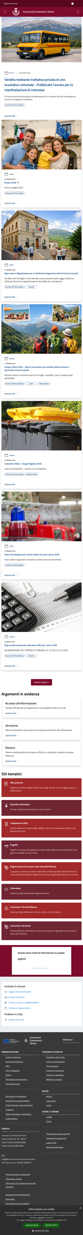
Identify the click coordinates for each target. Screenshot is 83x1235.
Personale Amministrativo (16, 1079)
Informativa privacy (14, 1178)
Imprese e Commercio (55, 1070)
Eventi (49, 1121)
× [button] (80, 1208)
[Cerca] (77, 11)
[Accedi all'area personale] (72, 3)
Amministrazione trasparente (18, 1174)
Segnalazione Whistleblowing (18, 1194)
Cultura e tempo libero (55, 1061)
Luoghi (49, 1116)
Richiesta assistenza (54, 1147)
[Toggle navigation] (4, 11)
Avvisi (11, 73)
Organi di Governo (13, 1057)
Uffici (8, 1066)
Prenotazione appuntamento (58, 1133)
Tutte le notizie (41, 682)
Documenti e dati (13, 1083)
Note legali (10, 1199)
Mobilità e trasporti (54, 1079)
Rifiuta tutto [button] (51, 1225)
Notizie (9, 359)
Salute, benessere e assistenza (18, 1114)
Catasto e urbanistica (55, 1075)
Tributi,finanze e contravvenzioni (19, 1105)
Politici (8, 1075)
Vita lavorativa (52, 1066)
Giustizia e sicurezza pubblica (18, 1100)
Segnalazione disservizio (56, 1138)
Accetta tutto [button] (32, 1225)
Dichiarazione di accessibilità (17, 1203)
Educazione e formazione (16, 1096)
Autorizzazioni (11, 1118)
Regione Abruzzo (11, 3)
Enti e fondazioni (13, 1070)
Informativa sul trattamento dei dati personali (21, 1185)
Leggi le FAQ (51, 1142)
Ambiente (10, 1109)
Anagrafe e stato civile (55, 1057)
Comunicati (51, 1100)
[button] (41, 1231)
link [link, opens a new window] (65, 1220)
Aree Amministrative (14, 1061)
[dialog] (41, 1220)
